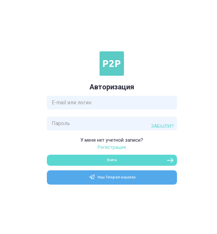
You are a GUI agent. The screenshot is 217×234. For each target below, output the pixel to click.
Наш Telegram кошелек (112, 177)
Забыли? (162, 126)
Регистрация (112, 147)
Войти (112, 160)
